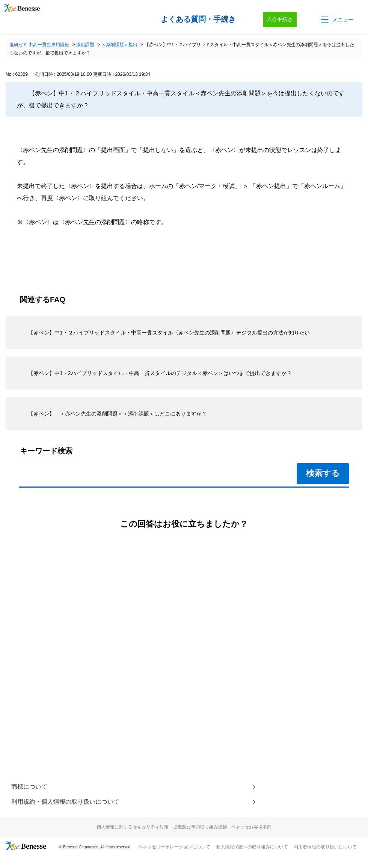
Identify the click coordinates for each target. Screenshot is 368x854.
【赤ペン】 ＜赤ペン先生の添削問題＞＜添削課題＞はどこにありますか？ (117, 414)
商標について (29, 786)
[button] (336, 19)
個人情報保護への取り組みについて (252, 846)
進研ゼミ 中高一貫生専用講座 (39, 44)
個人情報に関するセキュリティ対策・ (184, 827)
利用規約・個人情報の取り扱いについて (65, 801)
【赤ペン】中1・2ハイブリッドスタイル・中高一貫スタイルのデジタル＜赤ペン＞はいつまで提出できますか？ (160, 373)
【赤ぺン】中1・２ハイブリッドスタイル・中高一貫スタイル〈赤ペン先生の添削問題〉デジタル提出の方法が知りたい (169, 333)
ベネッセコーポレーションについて (174, 846)
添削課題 (85, 44)
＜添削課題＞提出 (119, 44)
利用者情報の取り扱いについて (325, 846)
